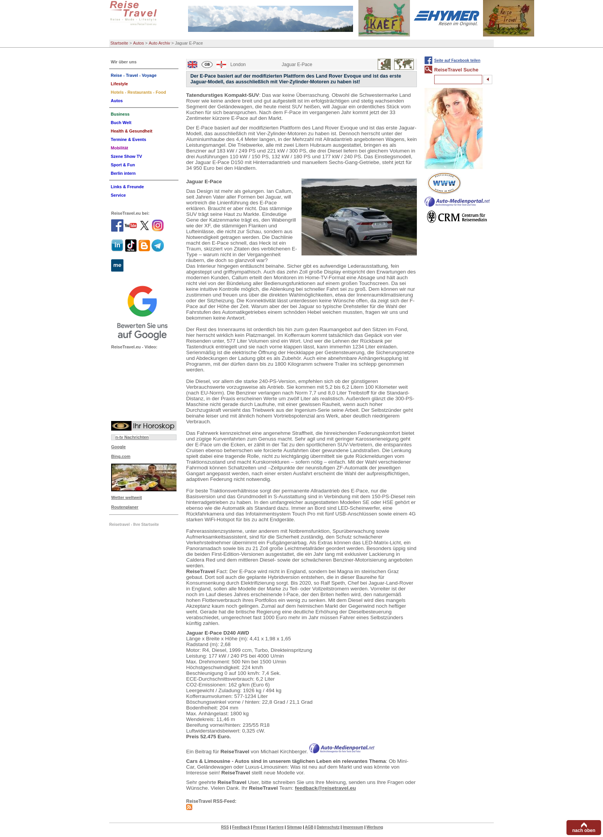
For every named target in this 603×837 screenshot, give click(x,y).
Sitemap (294, 827)
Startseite (119, 43)
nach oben (583, 830)
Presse (259, 827)
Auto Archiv (159, 43)
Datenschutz (327, 827)
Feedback (241, 827)
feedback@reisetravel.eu (325, 788)
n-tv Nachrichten (132, 437)
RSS (225, 827)
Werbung (374, 827)
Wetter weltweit (126, 497)
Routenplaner (124, 507)
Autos (138, 43)
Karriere (276, 827)
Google (118, 446)
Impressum (353, 827)
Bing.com (120, 456)
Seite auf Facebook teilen (457, 60)
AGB (309, 827)
